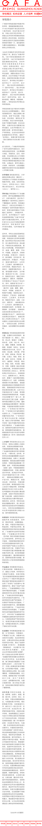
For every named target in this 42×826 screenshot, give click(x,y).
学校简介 (3, 824)
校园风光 (27, 824)
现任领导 (9, 824)
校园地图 (33, 824)
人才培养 (28, 14)
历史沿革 (15, 824)
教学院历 (39, 824)
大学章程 (21, 824)
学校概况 (6, 14)
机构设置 (17, 14)
